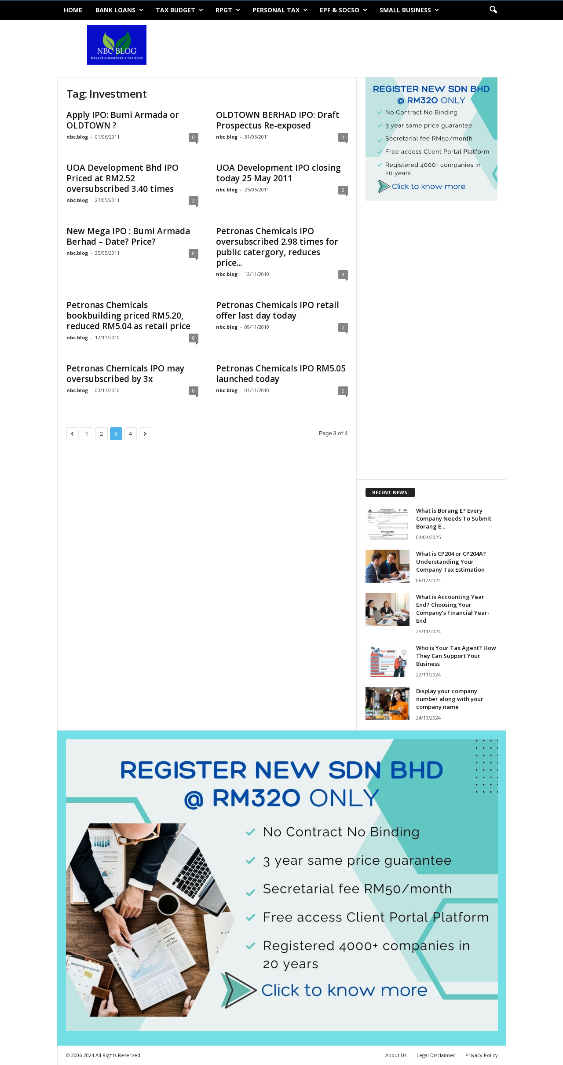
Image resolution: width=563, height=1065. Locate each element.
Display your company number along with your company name (449, 699)
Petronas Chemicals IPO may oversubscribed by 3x (125, 374)
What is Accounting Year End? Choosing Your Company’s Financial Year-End (453, 608)
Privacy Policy (481, 1055)
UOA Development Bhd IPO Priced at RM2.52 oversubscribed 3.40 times (122, 178)
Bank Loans (119, 10)
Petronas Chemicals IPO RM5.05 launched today (281, 374)
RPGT (228, 10)
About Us (395, 1055)
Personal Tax (279, 10)
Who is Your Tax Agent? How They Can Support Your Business (456, 656)
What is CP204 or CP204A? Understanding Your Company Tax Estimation (451, 561)
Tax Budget (179, 10)
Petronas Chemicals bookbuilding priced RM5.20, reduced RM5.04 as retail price (128, 315)
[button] (493, 10)
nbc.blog (77, 136)
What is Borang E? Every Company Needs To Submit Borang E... (453, 518)
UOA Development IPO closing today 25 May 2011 (278, 173)
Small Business (409, 10)
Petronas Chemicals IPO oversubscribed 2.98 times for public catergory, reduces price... (277, 246)
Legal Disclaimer (436, 1055)
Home (73, 10)
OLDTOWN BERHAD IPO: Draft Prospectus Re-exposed (278, 120)
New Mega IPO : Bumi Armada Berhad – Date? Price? (128, 236)
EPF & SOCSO (343, 10)
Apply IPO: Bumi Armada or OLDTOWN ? (122, 120)
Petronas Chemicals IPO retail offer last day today (277, 310)
